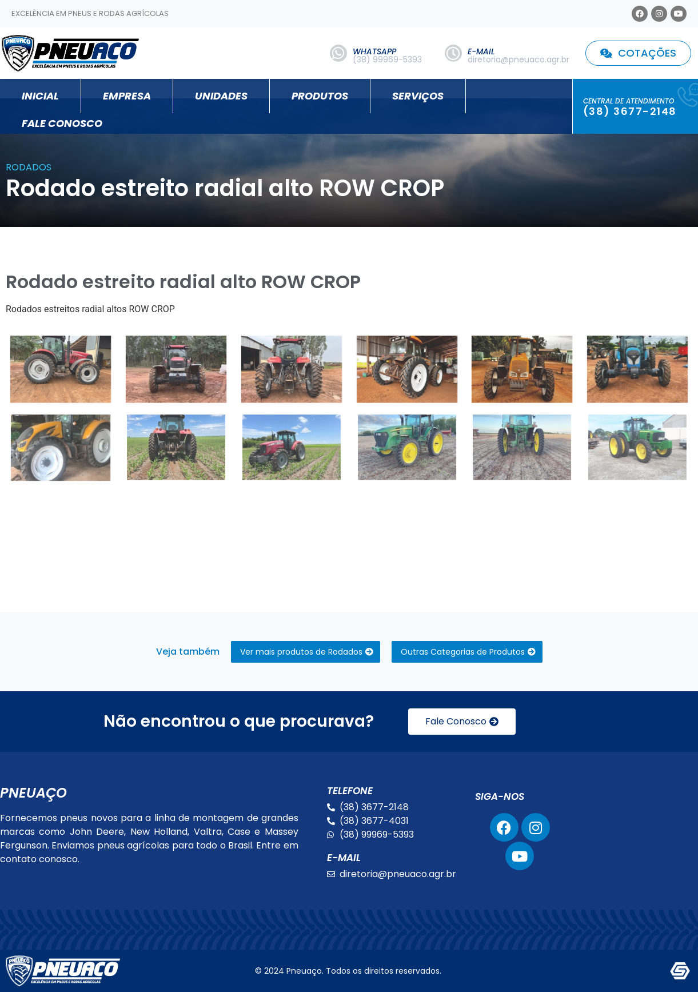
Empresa (127, 96)
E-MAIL (481, 51)
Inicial (40, 96)
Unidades (221, 96)
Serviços (418, 96)
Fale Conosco (62, 123)
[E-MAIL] (453, 53)
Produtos (320, 96)
